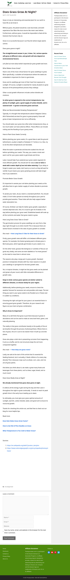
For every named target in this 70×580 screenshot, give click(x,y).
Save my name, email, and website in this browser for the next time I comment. (25, 531)
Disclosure (5, 551)
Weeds (50, 3)
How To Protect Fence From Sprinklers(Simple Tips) (60, 59)
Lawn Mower (37, 3)
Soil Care (43, 3)
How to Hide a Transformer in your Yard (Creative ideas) (61, 66)
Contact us (56, 3)
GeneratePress (43, 577)
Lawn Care (29, 3)
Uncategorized (9, 486)
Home (16, 3)
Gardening (21, 3)
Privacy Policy (64, 3)
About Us (5, 559)
